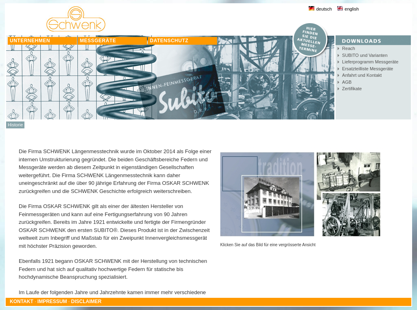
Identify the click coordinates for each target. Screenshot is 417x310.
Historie (15, 124)
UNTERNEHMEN (30, 40)
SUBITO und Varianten (365, 55)
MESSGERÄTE (98, 40)
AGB (346, 82)
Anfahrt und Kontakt (362, 75)
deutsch (320, 9)
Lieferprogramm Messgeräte (370, 61)
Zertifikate (352, 88)
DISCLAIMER (86, 301)
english (348, 9)
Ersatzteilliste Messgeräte (367, 68)
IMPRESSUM (52, 301)
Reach (348, 48)
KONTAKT (21, 301)
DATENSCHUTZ (169, 40)
